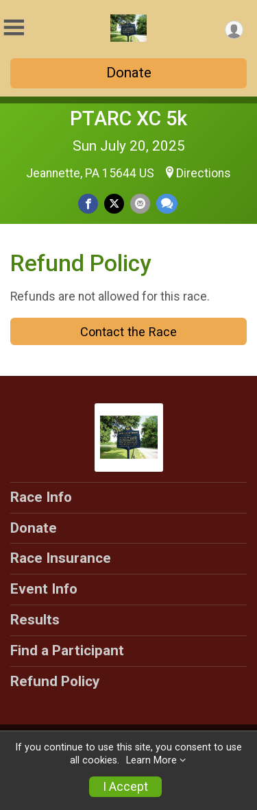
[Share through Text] (167, 204)
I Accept (125, 787)
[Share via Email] (140, 204)
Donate (128, 72)
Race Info (41, 497)
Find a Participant (67, 650)
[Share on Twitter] (114, 204)
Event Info (43, 589)
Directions (203, 173)
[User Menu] (234, 30)
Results (35, 619)
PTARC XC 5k (128, 118)
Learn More (151, 760)
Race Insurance (60, 558)
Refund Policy (54, 681)
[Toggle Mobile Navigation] (13, 28)
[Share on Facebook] (88, 204)
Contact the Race (128, 332)
